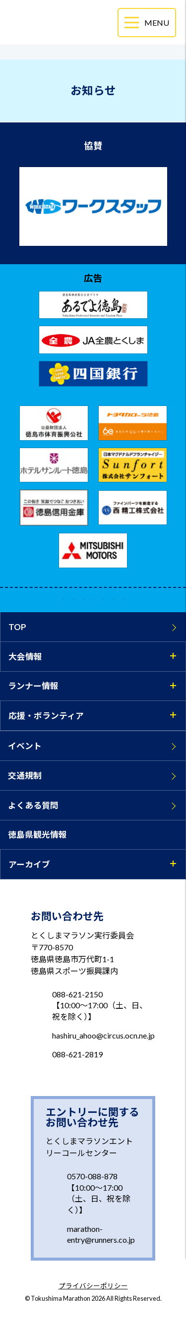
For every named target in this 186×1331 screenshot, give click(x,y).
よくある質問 (33, 805)
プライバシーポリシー (93, 1286)
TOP (17, 627)
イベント (25, 746)
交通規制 (25, 775)
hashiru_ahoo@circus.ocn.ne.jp (103, 1035)
